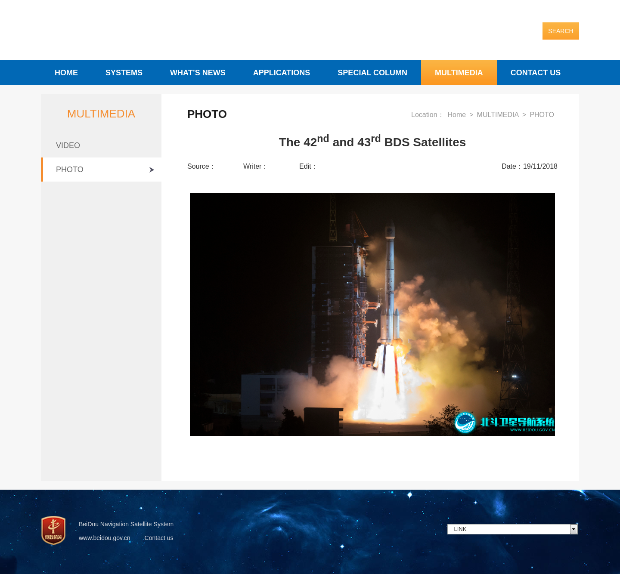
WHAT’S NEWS (198, 72)
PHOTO (70, 169)
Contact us (159, 537)
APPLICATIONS (281, 72)
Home (457, 114)
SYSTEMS (124, 72)
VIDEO (68, 145)
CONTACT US (536, 72)
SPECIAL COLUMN (372, 72)
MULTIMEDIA (459, 72)
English (568, 10)
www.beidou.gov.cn (104, 537)
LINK (460, 529)
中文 (544, 10)
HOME (66, 72)
